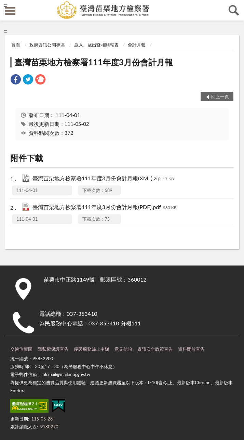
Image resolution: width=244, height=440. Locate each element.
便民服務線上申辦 (91, 349)
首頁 (15, 45)
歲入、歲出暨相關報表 (96, 45)
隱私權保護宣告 (53, 349)
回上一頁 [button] (220, 96)
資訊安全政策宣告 (155, 349)
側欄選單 (10, 11)
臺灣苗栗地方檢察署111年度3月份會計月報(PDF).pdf (104, 207)
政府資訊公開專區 (47, 45)
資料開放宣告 (191, 349)
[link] (16, 80)
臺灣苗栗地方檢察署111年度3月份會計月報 (93, 62)
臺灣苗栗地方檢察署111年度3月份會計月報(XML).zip (103, 179)
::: (5, 5)
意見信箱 (123, 349)
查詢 (233, 10)
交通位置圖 (21, 349)
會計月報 (137, 45)
